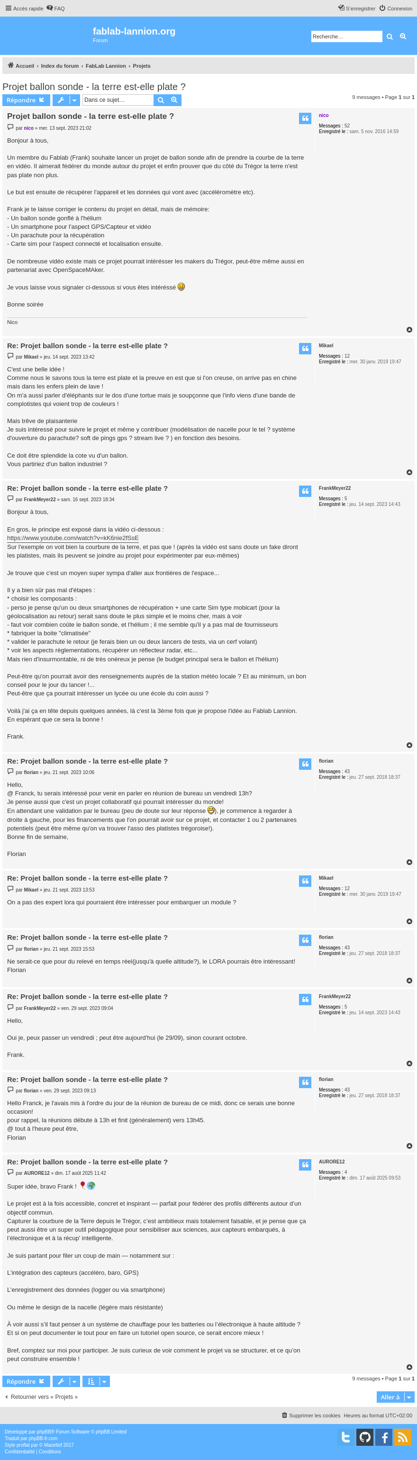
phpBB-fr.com (43, 1438)
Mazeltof (53, 1445)
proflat (23, 1445)
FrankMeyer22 (335, 488)
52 (347, 125)
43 (347, 771)
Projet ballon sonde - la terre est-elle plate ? (94, 86)
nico (324, 115)
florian (326, 761)
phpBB (44, 1431)
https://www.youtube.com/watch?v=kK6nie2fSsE (73, 537)
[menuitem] (55, 8)
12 (347, 356)
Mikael (326, 345)
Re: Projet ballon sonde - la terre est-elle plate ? (87, 346)
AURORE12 (331, 1161)
